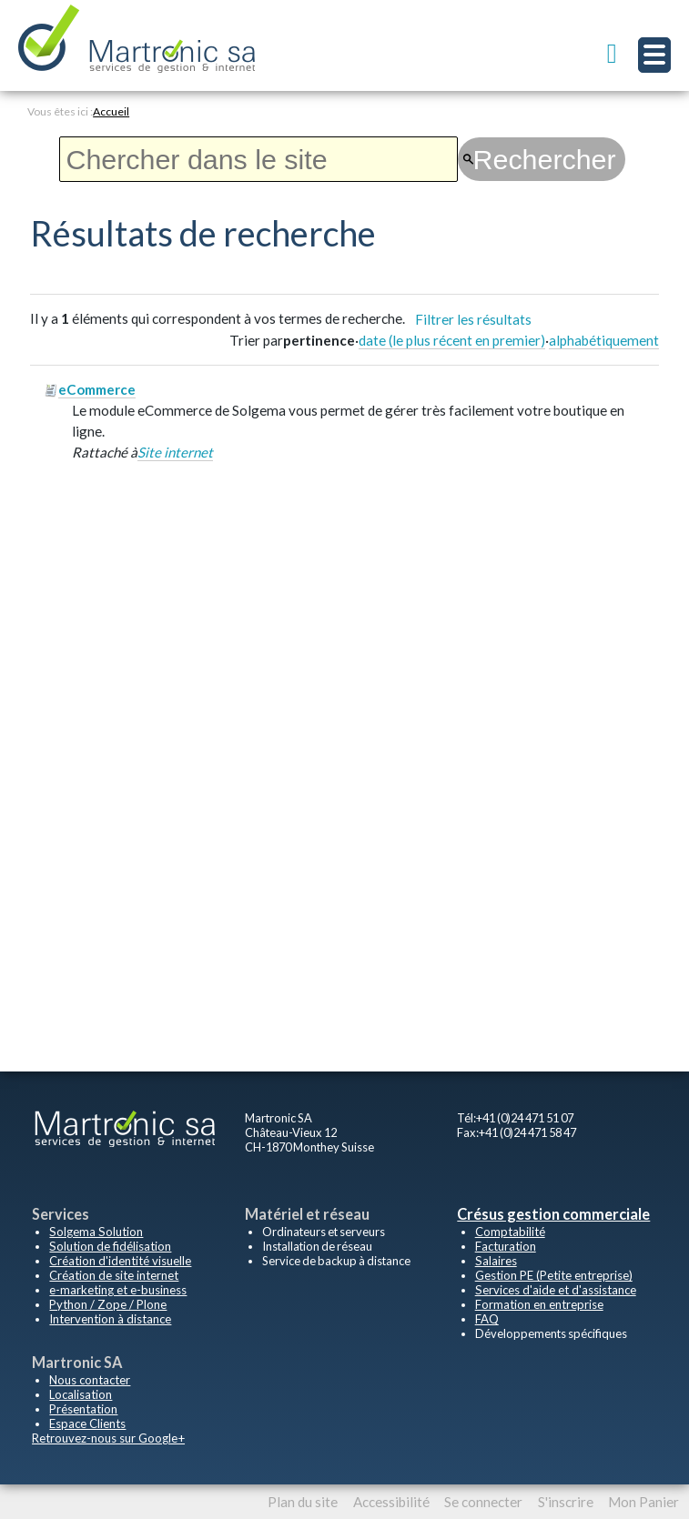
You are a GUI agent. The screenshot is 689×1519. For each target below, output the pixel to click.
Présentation (82, 1409)
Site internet (175, 450)
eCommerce (97, 388)
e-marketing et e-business (116, 1290)
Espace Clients (86, 1423)
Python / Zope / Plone (105, 1304)
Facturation (504, 1246)
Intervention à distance (108, 1319)
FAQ (487, 1319)
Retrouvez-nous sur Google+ (106, 1438)
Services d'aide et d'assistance (553, 1290)
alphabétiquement (604, 339)
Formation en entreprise (537, 1304)
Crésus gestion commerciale (553, 1213)
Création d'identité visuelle (118, 1260)
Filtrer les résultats (473, 318)
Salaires (495, 1260)
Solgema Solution (94, 1231)
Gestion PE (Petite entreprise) (550, 1275)
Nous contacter (88, 1380)
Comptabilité (509, 1231)
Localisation (80, 1394)
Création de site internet (110, 1275)
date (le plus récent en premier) (452, 339)
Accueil (111, 111)
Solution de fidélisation (108, 1246)
